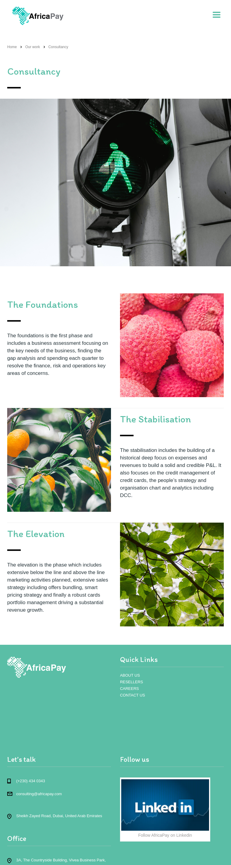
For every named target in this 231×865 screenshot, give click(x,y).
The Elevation (36, 533)
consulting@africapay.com (39, 794)
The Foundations (42, 304)
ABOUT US (130, 675)
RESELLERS (131, 682)
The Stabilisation (155, 419)
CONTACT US (132, 695)
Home (12, 47)
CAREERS (129, 688)
